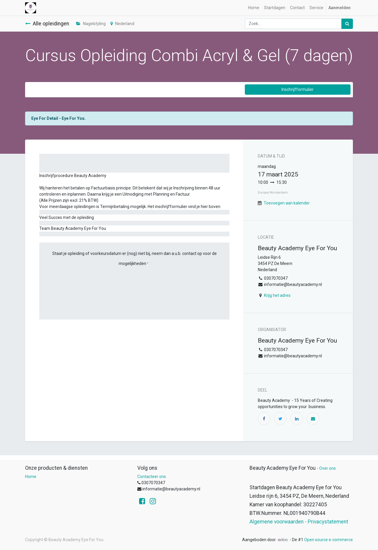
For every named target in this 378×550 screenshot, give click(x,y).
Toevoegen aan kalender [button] (287, 203)
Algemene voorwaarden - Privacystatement (299, 522)
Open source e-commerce (328, 539)
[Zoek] (347, 24)
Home (30, 476)
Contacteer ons (151, 476)
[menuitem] (254, 7)
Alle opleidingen (47, 24)
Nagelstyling (91, 23)
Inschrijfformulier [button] (297, 89)
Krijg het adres (277, 295)
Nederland (122, 23)
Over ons (327, 468)
